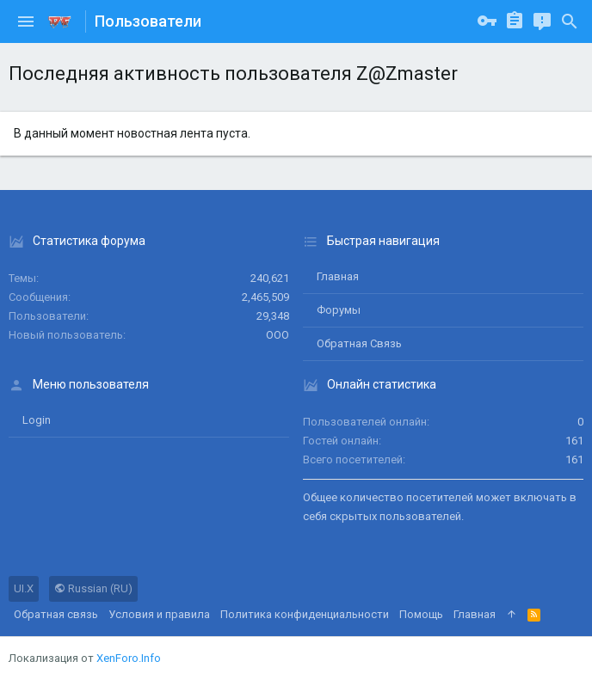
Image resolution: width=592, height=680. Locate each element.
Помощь (421, 614)
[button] (26, 21)
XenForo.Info (128, 658)
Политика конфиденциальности (304, 614)
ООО (277, 334)
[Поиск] (569, 21)
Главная (338, 276)
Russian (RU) (93, 588)
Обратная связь (359, 343)
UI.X (24, 588)
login (36, 420)
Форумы (339, 309)
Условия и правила (159, 614)
